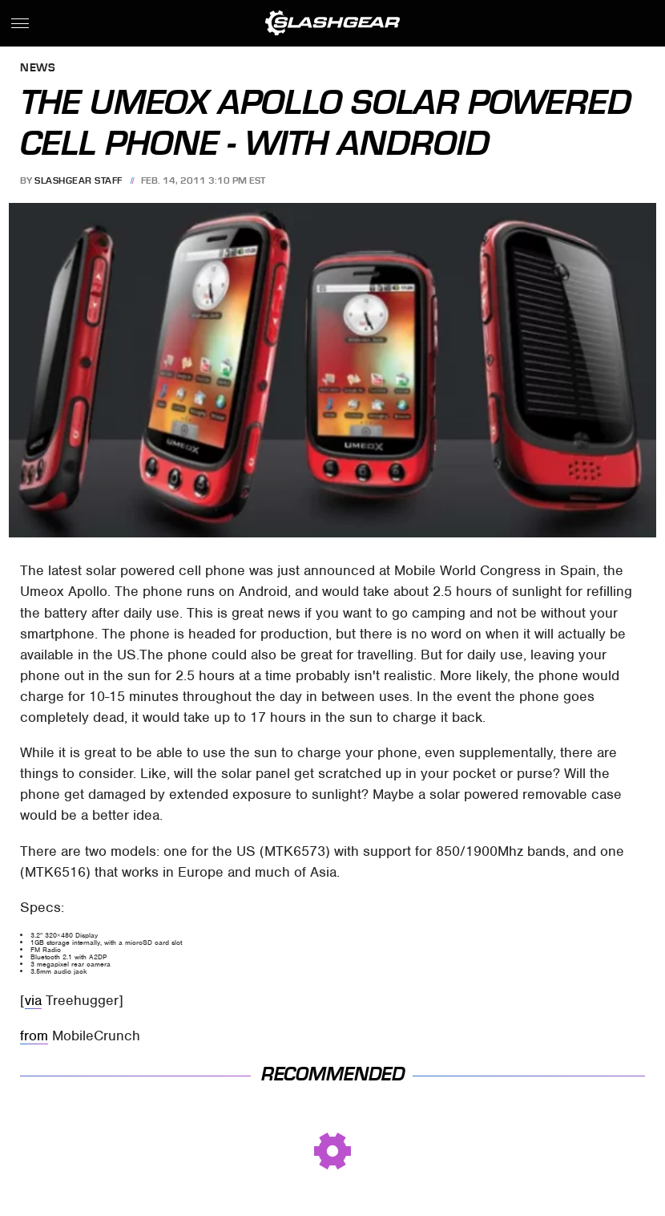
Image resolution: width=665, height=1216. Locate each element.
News (37, 68)
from (34, 1035)
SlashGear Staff (78, 180)
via (33, 1000)
